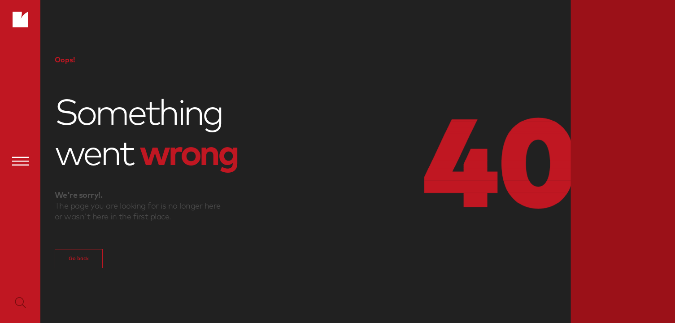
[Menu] (20, 161)
